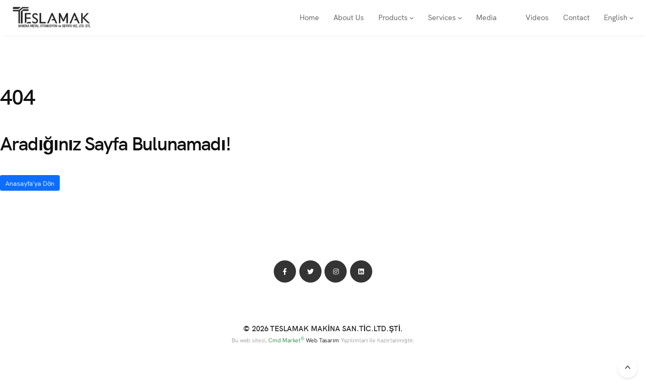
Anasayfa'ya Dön (29, 182)
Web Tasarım (322, 340)
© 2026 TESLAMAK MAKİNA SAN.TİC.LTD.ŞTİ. (323, 328)
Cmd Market (286, 340)
